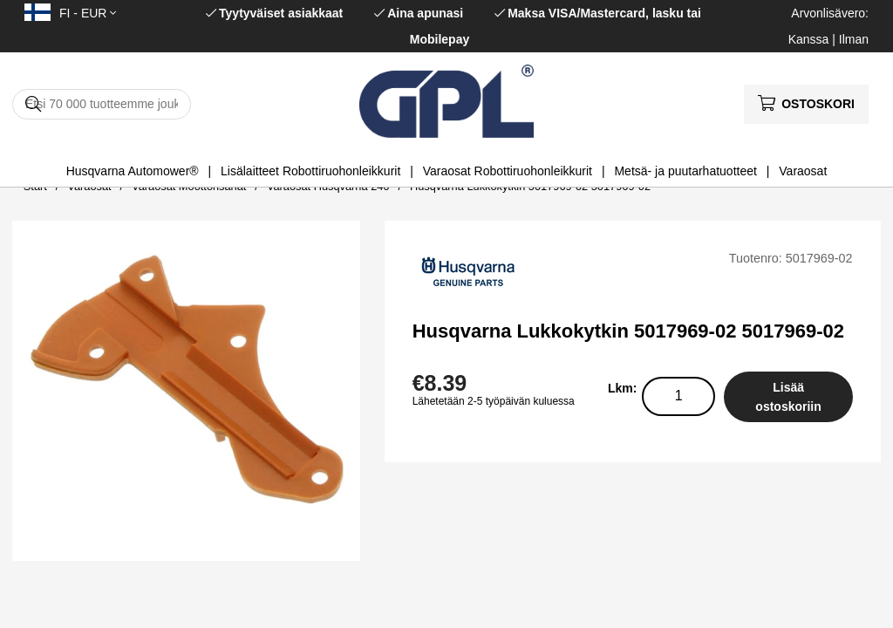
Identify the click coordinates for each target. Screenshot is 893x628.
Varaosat (803, 171)
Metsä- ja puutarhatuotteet (685, 171)
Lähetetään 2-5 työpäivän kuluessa (493, 401)
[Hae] (101, 104)
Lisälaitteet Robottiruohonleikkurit (310, 171)
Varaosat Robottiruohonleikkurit (507, 171)
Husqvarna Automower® (132, 171)
